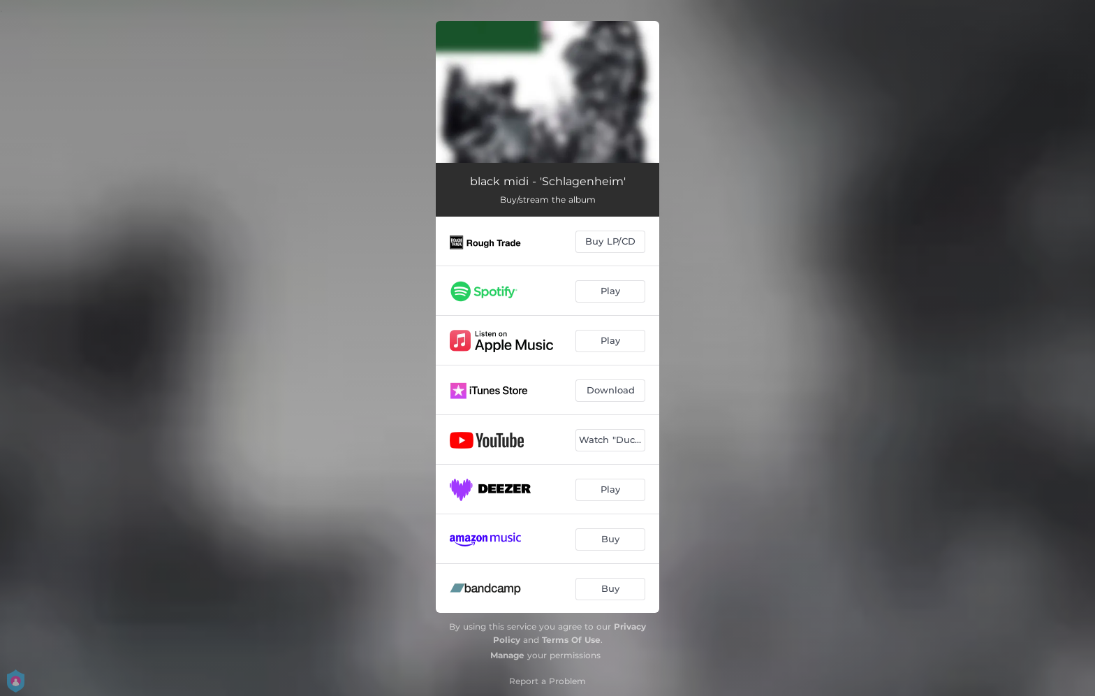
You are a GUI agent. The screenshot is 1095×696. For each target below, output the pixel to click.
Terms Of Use (571, 640)
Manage (507, 655)
